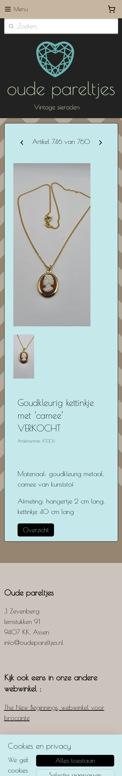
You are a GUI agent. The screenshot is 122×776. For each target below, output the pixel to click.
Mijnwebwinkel (70, 764)
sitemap (66, 753)
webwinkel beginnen (96, 753)
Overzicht (36, 530)
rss (77, 753)
